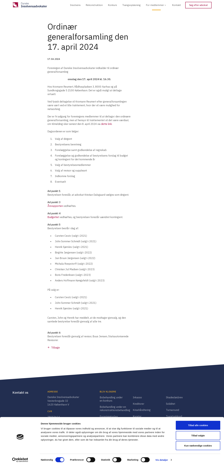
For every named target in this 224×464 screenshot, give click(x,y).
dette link (106, 123)
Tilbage (55, 347)
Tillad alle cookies (198, 423)
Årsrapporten (55, 205)
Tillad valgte (198, 433)
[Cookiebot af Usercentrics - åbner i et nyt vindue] (20, 458)
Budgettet (53, 217)
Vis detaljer (161, 458)
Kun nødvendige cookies (198, 443)
